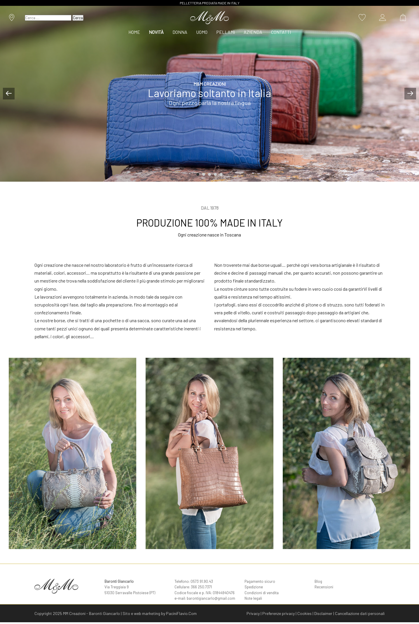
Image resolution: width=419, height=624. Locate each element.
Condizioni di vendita (262, 599)
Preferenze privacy (278, 613)
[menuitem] (136, 32)
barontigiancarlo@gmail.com (211, 605)
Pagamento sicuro (260, 588)
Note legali (253, 605)
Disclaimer (323, 613)
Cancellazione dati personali (360, 613)
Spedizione (254, 594)
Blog (318, 588)
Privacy (253, 613)
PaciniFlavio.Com (181, 613)
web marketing (147, 613)
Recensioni (324, 594)
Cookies (304, 613)
